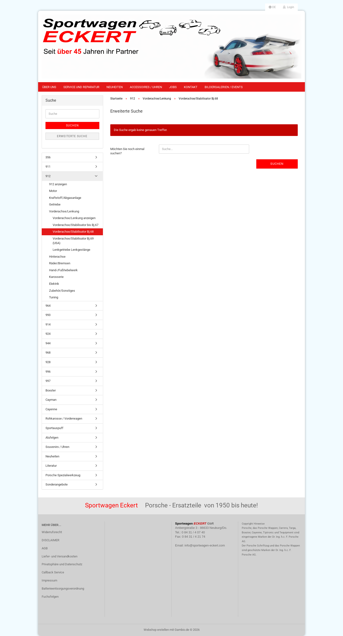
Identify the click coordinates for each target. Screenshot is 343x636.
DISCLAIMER (50, 540)
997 (47, 381)
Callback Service (53, 572)
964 (47, 305)
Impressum (49, 580)
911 (47, 166)
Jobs (173, 87)
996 (47, 371)
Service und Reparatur (81, 87)
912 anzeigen (58, 184)
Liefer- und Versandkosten (59, 556)
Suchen (276, 163)
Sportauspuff (54, 428)
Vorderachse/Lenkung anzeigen (74, 218)
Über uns (49, 87)
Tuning (53, 297)
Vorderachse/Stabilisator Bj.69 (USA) (73, 241)
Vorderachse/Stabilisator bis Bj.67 (75, 225)
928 (47, 362)
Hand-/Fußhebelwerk (63, 270)
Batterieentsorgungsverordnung (63, 588)
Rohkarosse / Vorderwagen (63, 418)
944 (47, 343)
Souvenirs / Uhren (57, 447)
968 (47, 352)
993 (47, 315)
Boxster (50, 390)
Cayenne (51, 409)
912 (47, 176)
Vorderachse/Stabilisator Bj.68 (73, 231)
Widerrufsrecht (52, 532)
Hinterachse (57, 256)
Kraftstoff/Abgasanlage (65, 198)
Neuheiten (114, 87)
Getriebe (55, 204)
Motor (53, 191)
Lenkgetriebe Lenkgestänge (71, 249)
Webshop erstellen (156, 629)
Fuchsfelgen (50, 596)
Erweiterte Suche (72, 136)
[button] (272, 7)
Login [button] (288, 7)
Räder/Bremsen (59, 263)
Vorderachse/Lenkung (64, 211)
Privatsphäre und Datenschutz (62, 564)
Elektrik (54, 283)
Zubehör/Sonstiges (62, 290)
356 (47, 157)
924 (47, 334)
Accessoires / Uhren (146, 87)
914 (47, 324)
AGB (45, 548)
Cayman (50, 399)
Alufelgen (51, 437)
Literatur (51, 465)
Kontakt (190, 87)
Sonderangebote (56, 484)
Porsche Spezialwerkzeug (62, 475)
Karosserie (56, 277)
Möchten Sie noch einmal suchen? (127, 151)
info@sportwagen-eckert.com (205, 545)
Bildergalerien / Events (224, 87)
